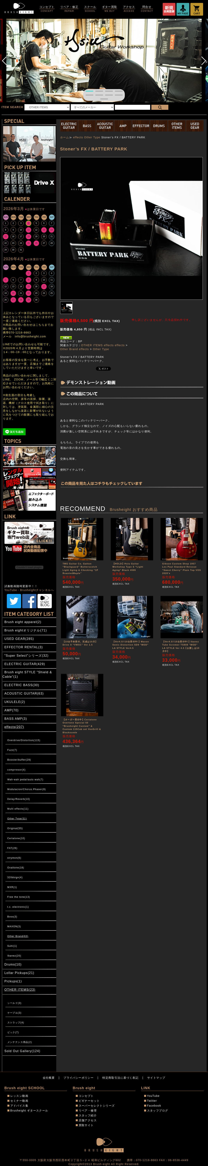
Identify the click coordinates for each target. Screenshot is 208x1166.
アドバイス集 (19, 1105)
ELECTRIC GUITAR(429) (24, 664)
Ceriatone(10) (16, 838)
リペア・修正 (69, 9)
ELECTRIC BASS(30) (21, 685)
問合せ (147, 9)
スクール (90, 9)
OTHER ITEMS (92, 345)
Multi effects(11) (18, 808)
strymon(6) (14, 858)
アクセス (129, 9)
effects (78, 137)
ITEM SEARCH (12, 107)
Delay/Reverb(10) (18, 799)
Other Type (92, 137)
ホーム (64, 137)
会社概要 (49, 1077)
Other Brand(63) (18, 936)
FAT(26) (12, 848)
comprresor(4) (16, 769)
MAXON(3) (14, 926)
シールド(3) (14, 1003)
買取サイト (86, 1125)
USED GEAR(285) (19, 638)
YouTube (153, 1095)
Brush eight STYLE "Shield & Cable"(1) (27, 674)
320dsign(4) (15, 877)
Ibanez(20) (14, 955)
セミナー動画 (19, 1100)
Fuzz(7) (12, 750)
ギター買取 (109, 9)
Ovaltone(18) (15, 867)
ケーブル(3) (14, 1012)
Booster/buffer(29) (19, 759)
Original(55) (15, 828)
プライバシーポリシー (78, 1077)
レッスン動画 (19, 1095)
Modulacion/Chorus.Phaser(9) (26, 789)
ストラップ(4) (15, 1022)
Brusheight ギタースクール (29, 1110)
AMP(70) (11, 710)
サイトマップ (156, 1077)
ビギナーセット (89, 1100)
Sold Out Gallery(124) (22, 1051)
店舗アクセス (88, 1120)
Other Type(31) (17, 818)
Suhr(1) (12, 946)
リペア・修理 (88, 1110)
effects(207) (14, 727)
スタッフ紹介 (88, 1115)
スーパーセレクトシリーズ (97, 1105)
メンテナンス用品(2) (19, 1042)
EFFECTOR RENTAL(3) (23, 647)
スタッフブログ (157, 1110)
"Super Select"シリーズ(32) (26, 655)
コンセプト (46, 9)
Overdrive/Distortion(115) (23, 740)
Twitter (152, 1100)
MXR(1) (12, 887)
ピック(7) (13, 1032)
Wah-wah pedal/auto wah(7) (25, 779)
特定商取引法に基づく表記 (120, 1077)
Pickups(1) (13, 981)
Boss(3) (12, 916)
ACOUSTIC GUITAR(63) (24, 693)
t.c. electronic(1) (18, 907)
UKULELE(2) (14, 702)
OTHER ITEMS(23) (20, 989)
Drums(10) (13, 964)
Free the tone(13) (18, 897)
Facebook (154, 1105)
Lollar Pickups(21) (19, 973)
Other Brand (69, 349)
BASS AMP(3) (15, 718)
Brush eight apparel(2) (22, 622)
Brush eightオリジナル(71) (25, 630)
